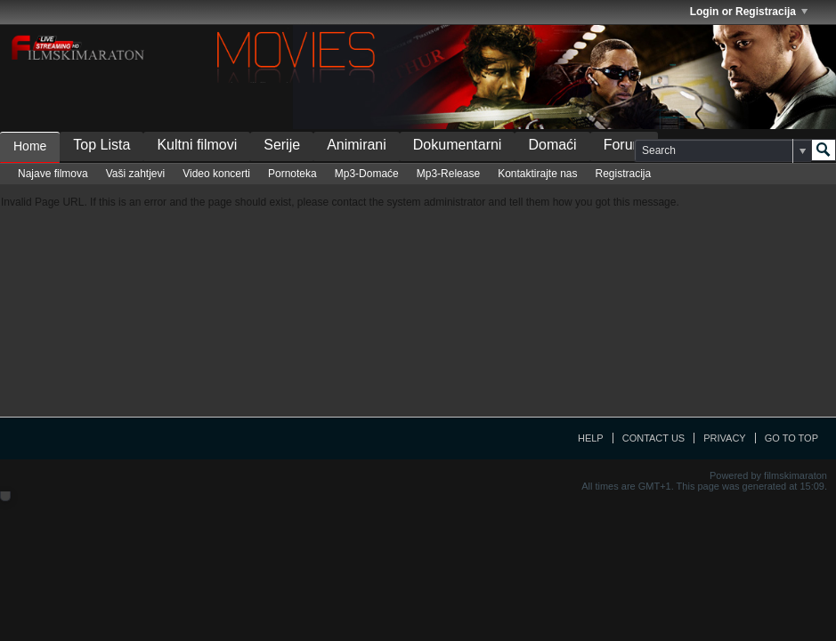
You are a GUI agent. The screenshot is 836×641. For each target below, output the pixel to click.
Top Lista (101, 144)
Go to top (791, 438)
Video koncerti (216, 173)
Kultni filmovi (197, 144)
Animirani (356, 144)
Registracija (624, 173)
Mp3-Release (448, 173)
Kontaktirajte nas (537, 173)
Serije (282, 144)
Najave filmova (53, 173)
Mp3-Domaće (367, 173)
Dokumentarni (457, 144)
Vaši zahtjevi (135, 173)
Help (591, 438)
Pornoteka (292, 173)
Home (29, 146)
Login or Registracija (749, 11)
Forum (624, 144)
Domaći (552, 144)
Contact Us (654, 438)
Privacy (724, 438)
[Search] (722, 150)
